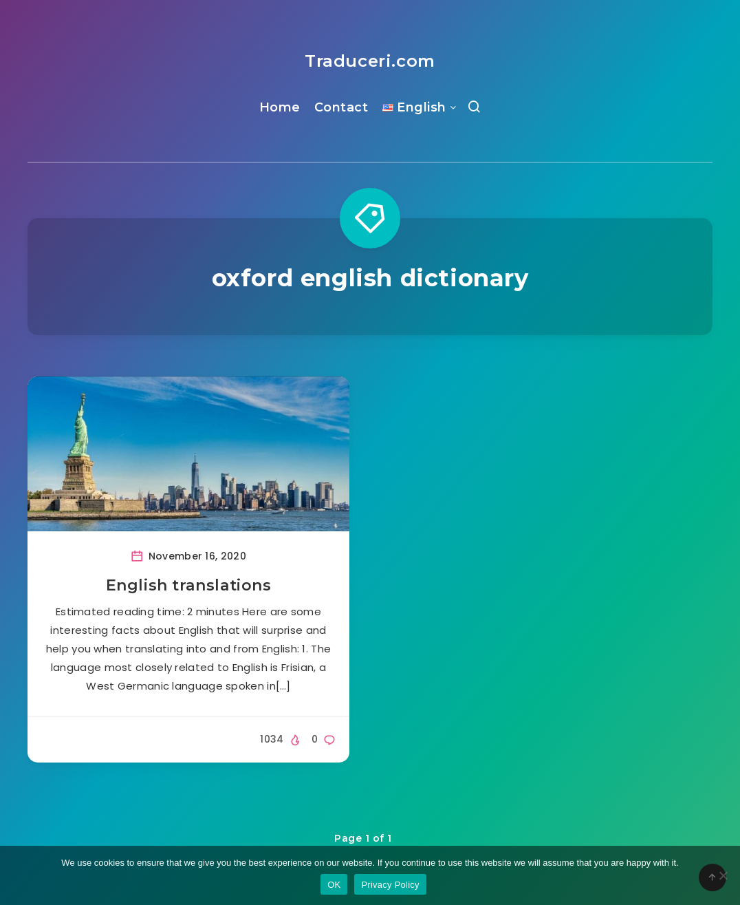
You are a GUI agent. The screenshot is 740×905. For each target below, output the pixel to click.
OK (333, 885)
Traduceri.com (370, 61)
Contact (341, 107)
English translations (189, 585)
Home (280, 107)
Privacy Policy (390, 885)
